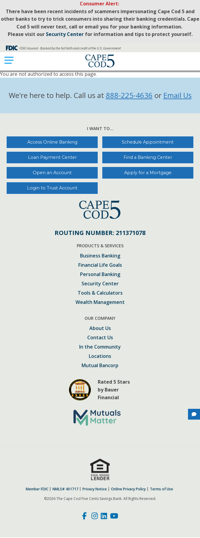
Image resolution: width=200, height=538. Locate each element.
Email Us (177, 95)
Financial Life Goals (100, 265)
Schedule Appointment (148, 142)
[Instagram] (94, 516)
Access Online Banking (52, 142)
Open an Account (52, 172)
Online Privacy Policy (128, 489)
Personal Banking (100, 275)
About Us (100, 328)
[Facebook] (85, 516)
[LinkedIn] (104, 516)
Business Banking (100, 256)
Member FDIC (37, 489)
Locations (100, 356)
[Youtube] (114, 516)
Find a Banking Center (148, 157)
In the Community (100, 347)
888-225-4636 (129, 95)
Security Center (100, 284)
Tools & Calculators (100, 293)
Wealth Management (100, 302)
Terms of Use (161, 489)
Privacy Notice (94, 489)
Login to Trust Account (52, 188)
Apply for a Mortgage (148, 172)
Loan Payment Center (52, 157)
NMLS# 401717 (65, 489)
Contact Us (100, 338)
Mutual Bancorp (100, 366)
